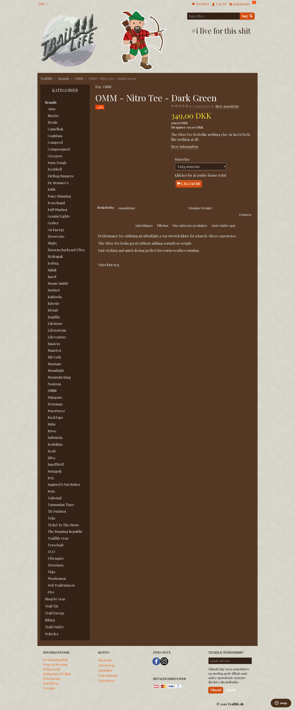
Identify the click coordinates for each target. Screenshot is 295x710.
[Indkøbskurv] (242, 4)
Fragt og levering (55, 664)
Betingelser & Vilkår (57, 674)
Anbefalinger (144, 225)
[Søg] (247, 16)
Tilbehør (163, 225)
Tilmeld (215, 690)
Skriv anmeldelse (227, 106)
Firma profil (51, 669)
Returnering (51, 678)
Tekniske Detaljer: (200, 208)
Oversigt (49, 688)
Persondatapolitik (55, 660)
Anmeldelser (126, 208)
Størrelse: (182, 159)
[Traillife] (69, 40)
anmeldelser (201, 106)
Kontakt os (50, 683)
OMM (107, 87)
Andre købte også (223, 225)
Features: (245, 214)
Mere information (184, 146)
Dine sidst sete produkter (189, 225)
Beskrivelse (105, 207)
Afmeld (231, 690)
